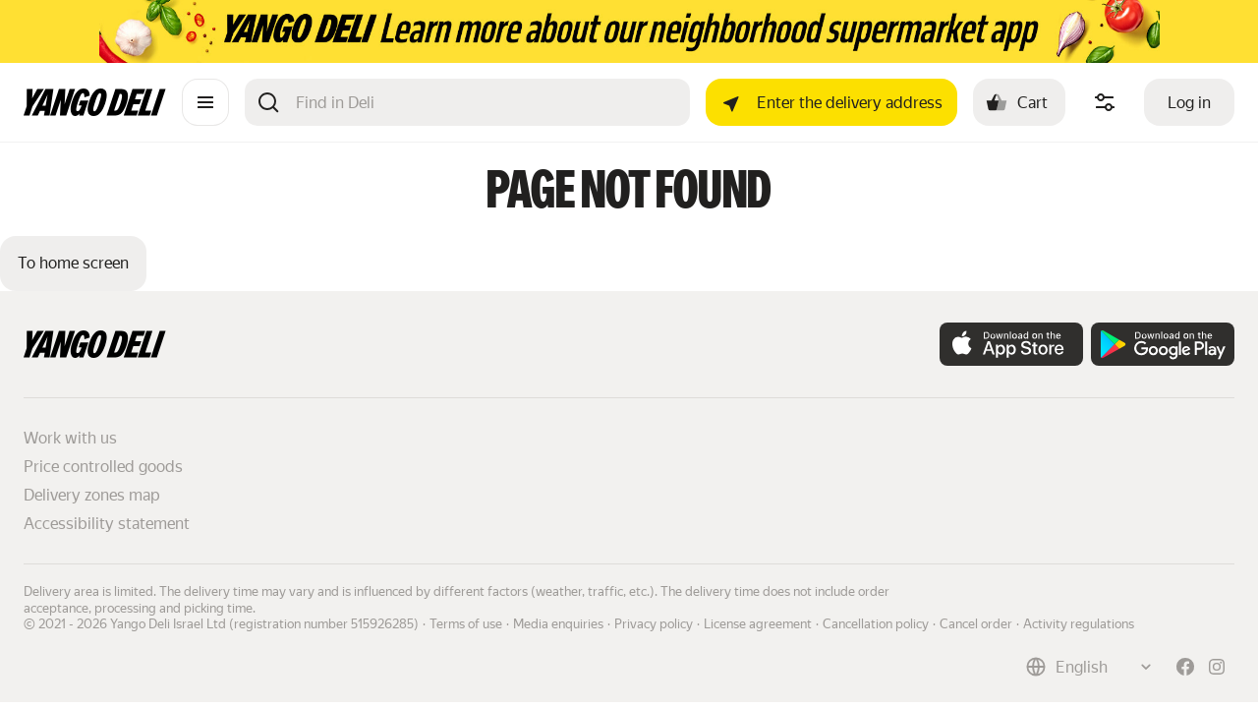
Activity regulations (1078, 624)
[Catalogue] (205, 102)
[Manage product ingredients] (1104, 102)
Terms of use (465, 624)
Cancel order (976, 624)
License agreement (758, 624)
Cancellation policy (876, 624)
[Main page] (95, 110)
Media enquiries (558, 624)
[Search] (485, 102)
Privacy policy (653, 624)
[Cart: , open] (1019, 102)
